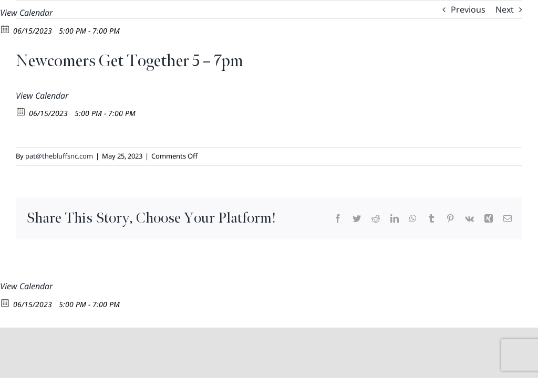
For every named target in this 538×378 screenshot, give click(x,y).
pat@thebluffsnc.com (59, 156)
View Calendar (26, 12)
